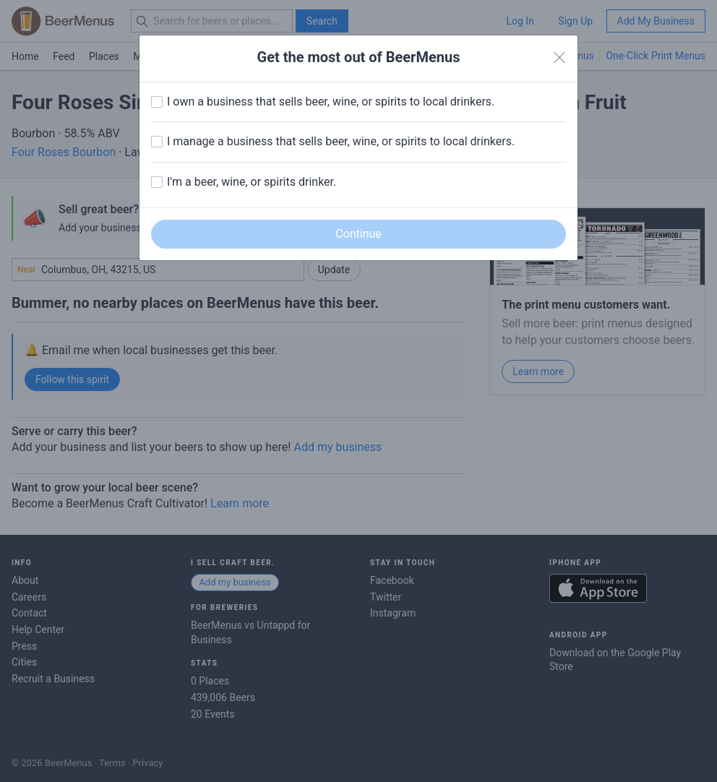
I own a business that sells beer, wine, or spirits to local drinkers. (330, 101)
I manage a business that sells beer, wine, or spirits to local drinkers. (341, 141)
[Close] (559, 58)
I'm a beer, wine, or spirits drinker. (251, 182)
